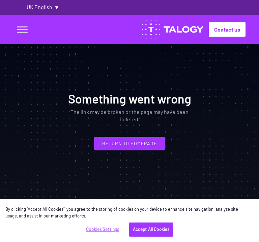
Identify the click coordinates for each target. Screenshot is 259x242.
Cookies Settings (102, 229)
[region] (129, 220)
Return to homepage (129, 143)
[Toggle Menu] (22, 29)
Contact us (227, 29)
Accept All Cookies (151, 229)
